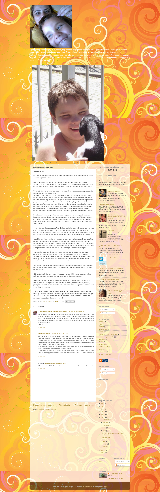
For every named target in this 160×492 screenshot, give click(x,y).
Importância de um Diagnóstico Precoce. (114, 190)
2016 (103, 406)
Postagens (104, 309)
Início (100, 461)
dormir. (101, 342)
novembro (106, 419)
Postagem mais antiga (84, 405)
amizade (101, 321)
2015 (103, 409)
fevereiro (106, 446)
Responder (42, 327)
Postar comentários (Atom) (47, 409)
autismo (101, 327)
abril (104, 441)
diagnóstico (102, 339)
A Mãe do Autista (116, 473)
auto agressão (103, 329)
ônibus (101, 349)
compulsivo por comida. (106, 337)
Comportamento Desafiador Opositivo (111, 268)
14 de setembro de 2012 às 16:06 (55, 363)
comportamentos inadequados (108, 334)
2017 (103, 403)
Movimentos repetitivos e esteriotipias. (111, 179)
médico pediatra (104, 347)
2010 (103, 453)
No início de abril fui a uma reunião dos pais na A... (113, 434)
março (105, 444)
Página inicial (64, 405)
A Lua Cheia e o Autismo (106, 204)
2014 (103, 412)
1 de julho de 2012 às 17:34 (59, 333)
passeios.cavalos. (104, 354)
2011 (103, 450)
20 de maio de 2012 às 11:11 (75, 311)
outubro (105, 422)
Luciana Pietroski (44, 333)
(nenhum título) (112, 258)
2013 (103, 414)
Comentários (105, 313)
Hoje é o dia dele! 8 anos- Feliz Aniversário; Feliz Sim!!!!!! (116, 291)
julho (104, 428)
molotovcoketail (87, 486)
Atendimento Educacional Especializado (52, 311)
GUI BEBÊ (111, 231)
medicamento (103, 344)
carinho (101, 332)
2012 (103, 417)
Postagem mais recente (43, 405)
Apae (100, 324)
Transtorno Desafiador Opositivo (109, 279)
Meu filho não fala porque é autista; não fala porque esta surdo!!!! (116, 216)
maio (104, 431)
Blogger (104, 486)
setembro (106, 425)
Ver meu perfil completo (115, 478)
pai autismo (102, 352)
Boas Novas (106, 437)
